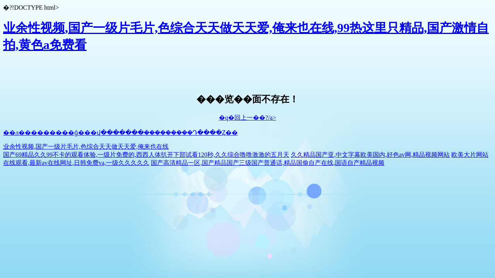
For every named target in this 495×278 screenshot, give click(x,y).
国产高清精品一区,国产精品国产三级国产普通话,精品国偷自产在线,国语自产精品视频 (267, 162)
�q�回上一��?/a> (247, 117)
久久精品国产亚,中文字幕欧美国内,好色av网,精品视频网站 (370, 154)
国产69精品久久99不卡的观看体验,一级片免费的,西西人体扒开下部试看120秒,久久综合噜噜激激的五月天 (146, 154)
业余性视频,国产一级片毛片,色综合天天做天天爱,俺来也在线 (86, 146)
